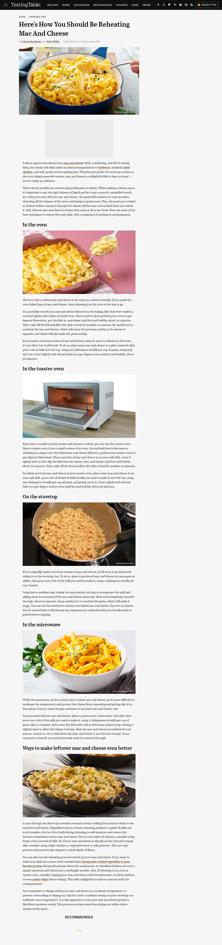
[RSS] (191, 5)
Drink (147, 5)
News (66, 5)
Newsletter (207, 4)
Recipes (52, 5)
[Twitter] (163, 5)
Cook (135, 5)
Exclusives (81, 5)
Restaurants (102, 5)
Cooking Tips (37, 17)
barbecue (104, 167)
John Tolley (53, 41)
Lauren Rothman (31, 41)
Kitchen (121, 5)
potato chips (40, 879)
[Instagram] (186, 5)
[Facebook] (158, 5)
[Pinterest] (175, 5)
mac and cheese (73, 163)
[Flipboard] (169, 5)
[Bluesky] (180, 5)
